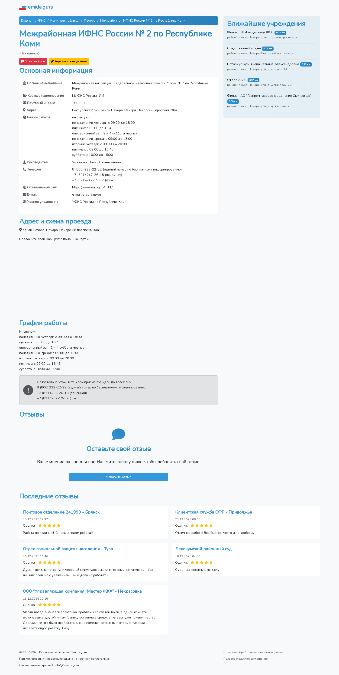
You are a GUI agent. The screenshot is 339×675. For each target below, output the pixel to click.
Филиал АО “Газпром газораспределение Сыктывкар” (269, 95)
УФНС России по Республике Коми (99, 201)
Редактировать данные (69, 61)
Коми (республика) (64, 20)
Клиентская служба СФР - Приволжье (213, 512)
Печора (90, 20)
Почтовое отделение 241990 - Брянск (61, 512)
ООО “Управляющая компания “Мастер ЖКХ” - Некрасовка (82, 591)
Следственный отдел (244, 48)
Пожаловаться (33, 61)
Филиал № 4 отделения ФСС (250, 32)
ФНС (42, 20)
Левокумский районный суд (203, 549)
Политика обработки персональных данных (254, 652)
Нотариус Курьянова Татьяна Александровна (263, 64)
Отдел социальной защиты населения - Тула (68, 549)
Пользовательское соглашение (245, 659)
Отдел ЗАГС (237, 79)
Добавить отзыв (118, 477)
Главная (27, 20)
